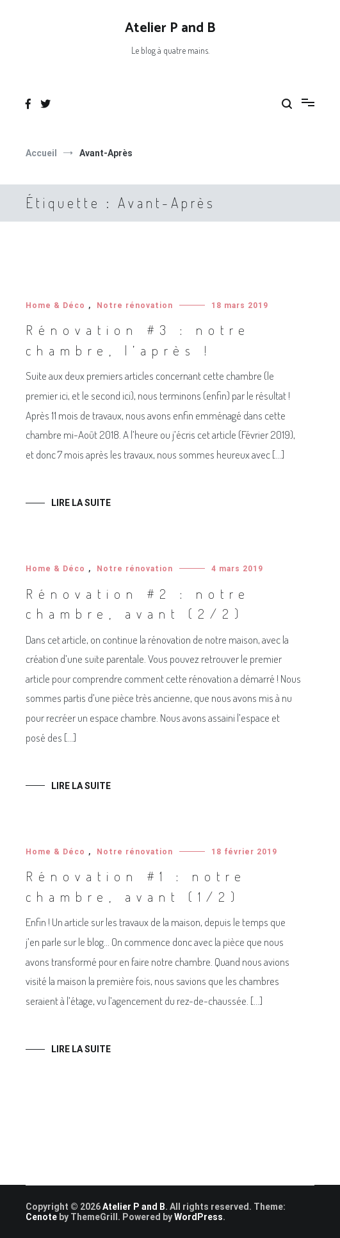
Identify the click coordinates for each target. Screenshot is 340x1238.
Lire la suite (81, 503)
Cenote (41, 1217)
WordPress (198, 1217)
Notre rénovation (135, 305)
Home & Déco (55, 305)
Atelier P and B (170, 28)
